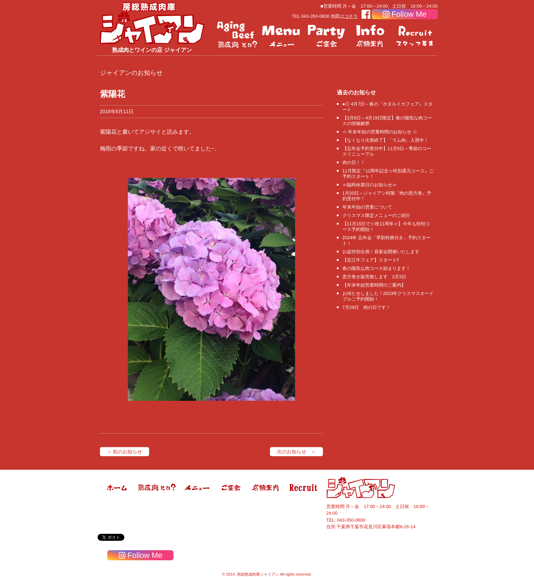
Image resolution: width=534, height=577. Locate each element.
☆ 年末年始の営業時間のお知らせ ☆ (379, 131)
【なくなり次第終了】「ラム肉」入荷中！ (385, 140)
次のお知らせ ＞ (296, 451)
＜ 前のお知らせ (124, 451)
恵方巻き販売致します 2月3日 (374, 276)
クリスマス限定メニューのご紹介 (376, 215)
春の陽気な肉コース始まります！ (376, 268)
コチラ (351, 16)
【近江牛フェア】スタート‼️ (370, 260)
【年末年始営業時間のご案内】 (374, 285)
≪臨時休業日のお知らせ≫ (369, 184)
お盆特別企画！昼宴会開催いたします (380, 251)
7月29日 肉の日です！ (366, 307)
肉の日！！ (353, 162)
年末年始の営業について (367, 207)
